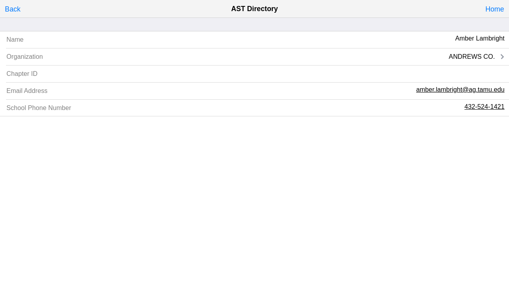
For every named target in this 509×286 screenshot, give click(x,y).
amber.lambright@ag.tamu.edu (460, 89)
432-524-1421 (485, 106)
